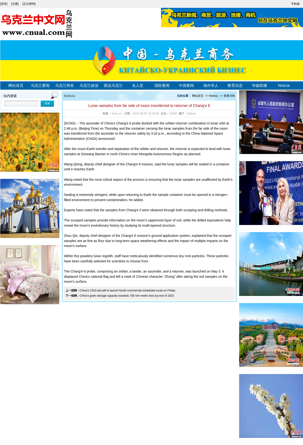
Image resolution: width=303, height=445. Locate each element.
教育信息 (235, 86)
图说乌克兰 (113, 86)
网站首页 (15, 86)
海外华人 (210, 86)
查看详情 (229, 95)
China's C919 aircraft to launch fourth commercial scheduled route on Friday (128, 290)
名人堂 (137, 86)
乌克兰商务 (64, 86)
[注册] (15, 3)
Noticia (284, 86)
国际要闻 (162, 86)
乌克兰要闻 (40, 86)
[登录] (4, 3)
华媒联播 (259, 86)
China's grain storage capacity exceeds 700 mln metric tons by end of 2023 (127, 295)
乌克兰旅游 (88, 86)
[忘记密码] (28, 3)
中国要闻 (186, 86)
